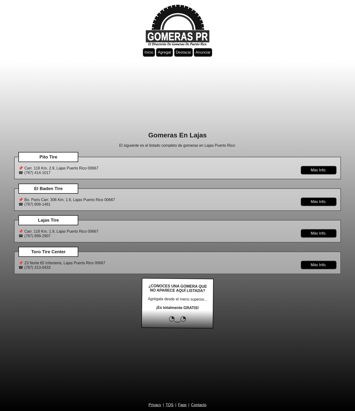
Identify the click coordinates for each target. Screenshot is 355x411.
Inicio (148, 52)
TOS (170, 405)
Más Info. (319, 170)
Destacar (183, 52)
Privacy (155, 405)
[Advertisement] (177, 94)
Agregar (164, 52)
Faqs (182, 405)
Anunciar (203, 52)
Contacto (198, 405)
